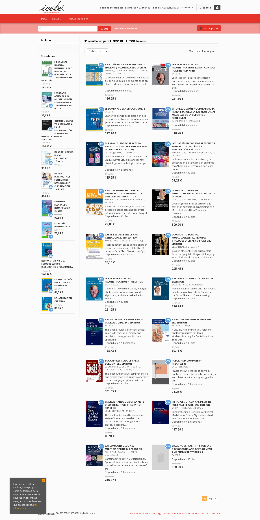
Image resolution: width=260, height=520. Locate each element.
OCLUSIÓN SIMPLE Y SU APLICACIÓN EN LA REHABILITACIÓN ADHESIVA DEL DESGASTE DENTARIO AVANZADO (57, 130)
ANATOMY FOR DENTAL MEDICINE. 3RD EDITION (192, 321)
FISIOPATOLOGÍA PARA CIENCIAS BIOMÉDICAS (63, 282)
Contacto (187, 7)
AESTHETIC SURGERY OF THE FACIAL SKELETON (192, 280)
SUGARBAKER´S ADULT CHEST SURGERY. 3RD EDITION (122, 362)
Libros (56, 18)
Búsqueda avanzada (125, 28)
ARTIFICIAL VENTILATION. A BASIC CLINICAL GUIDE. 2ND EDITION (124, 321)
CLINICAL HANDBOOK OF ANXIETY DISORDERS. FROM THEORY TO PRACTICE (124, 405)
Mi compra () (208, 28)
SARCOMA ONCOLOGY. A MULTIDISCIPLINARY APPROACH (123, 447)
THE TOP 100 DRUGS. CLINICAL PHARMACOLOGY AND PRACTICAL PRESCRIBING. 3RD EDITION (124, 193)
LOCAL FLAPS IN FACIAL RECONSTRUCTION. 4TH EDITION (124, 280)
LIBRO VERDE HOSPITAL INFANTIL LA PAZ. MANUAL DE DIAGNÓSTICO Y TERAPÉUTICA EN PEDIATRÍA (56, 71)
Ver (191, 51)
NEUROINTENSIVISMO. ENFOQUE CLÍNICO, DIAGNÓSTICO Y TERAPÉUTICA (57, 263)
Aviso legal (157, 513)
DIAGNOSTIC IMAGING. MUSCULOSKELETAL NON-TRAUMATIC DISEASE (194, 193)
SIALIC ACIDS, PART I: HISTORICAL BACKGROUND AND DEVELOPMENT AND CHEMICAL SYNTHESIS (192, 449)
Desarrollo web (213, 513)
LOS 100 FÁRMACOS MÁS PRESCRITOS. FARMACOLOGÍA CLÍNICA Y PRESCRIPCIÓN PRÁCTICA (194, 146)
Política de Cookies (194, 513)
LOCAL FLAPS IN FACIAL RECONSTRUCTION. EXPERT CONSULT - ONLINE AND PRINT (194, 67)
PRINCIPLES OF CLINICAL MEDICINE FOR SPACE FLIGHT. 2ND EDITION (191, 403)
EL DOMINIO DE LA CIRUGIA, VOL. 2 (125, 108)
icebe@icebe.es (171, 7)
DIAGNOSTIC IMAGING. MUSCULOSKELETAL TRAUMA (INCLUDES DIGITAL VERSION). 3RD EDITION (192, 239)
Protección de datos (174, 513)
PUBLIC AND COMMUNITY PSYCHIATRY (187, 362)
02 (210, 499)
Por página (208, 51)
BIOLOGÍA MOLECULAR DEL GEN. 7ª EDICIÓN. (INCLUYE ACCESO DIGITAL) (126, 66)
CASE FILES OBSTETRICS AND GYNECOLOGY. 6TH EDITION (121, 236)
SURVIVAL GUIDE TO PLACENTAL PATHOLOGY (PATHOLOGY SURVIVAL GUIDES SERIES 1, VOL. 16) (126, 146)
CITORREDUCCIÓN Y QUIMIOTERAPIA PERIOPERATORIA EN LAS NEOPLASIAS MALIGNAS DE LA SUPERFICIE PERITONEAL (194, 113)
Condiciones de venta (139, 513)
